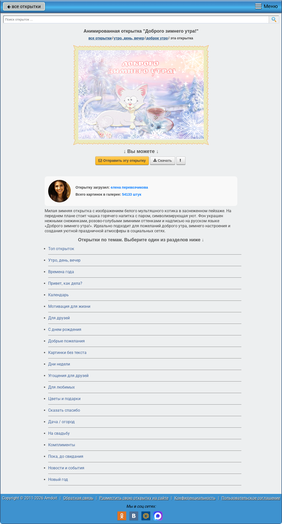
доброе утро (157, 38)
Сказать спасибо (64, 410)
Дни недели (59, 364)
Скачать (162, 161)
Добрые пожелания (66, 341)
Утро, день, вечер (64, 260)
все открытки (24, 6)
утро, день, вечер (129, 38)
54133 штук (132, 194)
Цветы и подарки (64, 398)
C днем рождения (64, 329)
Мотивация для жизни (69, 306)
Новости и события (66, 468)
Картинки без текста (67, 352)
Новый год (58, 479)
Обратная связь (78, 498)
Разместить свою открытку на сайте (133, 498)
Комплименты (61, 444)
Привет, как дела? (65, 283)
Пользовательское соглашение (251, 498)
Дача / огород (61, 421)
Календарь (58, 294)
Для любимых (61, 387)
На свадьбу (59, 433)
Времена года (61, 271)
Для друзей (59, 318)
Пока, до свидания (65, 456)
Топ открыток (61, 248)
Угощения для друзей (68, 375)
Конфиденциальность (195, 498)
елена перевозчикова (129, 187)
